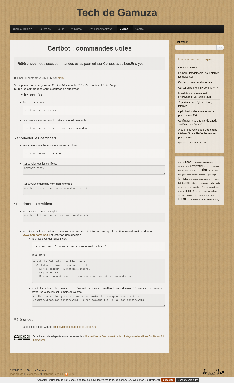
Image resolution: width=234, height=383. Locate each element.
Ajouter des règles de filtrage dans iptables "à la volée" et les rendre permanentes (197, 133)
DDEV (192, 171)
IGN (199, 175)
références (204, 187)
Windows (77, 28)
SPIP (62, 28)
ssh (179, 195)
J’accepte (168, 379)
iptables (204, 175)
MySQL (207, 179)
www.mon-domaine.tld (36, 234)
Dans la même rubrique (195, 59)
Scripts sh (45, 28)
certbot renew (94, 170)
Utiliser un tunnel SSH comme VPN (198, 87)
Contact (139, 28)
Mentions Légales (53, 374)
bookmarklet (197, 162)
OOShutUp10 (205, 183)
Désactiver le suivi (188, 379)
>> (220, 47)
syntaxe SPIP (191, 195)
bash (188, 161)
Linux (183, 178)
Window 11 (195, 200)
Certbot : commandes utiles (195, 82)
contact (207, 166)
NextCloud (184, 182)
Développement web (101, 28)
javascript (212, 175)
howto (194, 175)
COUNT (181, 171)
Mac (190, 179)
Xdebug (216, 200)
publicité (196, 187)
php (212, 183)
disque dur (213, 171)
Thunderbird (202, 195)
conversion (215, 166)
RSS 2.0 (71, 374)
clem (61, 77)
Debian (125, 28)
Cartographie (207, 162)
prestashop (187, 187)
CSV (187, 171)
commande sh (184, 166)
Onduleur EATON (188, 67)
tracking (211, 195)
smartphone (212, 191)
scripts (197, 191)
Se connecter (33, 374)
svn (183, 195)
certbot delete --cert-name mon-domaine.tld (94, 217)
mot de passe (198, 179)
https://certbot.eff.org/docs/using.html (75, 326)
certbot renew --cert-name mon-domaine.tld (94, 190)
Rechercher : (182, 41)
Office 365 (195, 183)
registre (181, 191)
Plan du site (16, 374)
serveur (204, 191)
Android (181, 162)
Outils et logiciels (23, 28)
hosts (189, 175)
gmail (184, 175)
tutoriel (184, 199)
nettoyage (215, 179)
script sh (190, 190)
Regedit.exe (214, 187)
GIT (179, 175)
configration (196, 166)
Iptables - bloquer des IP (192, 142)
